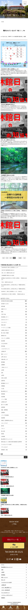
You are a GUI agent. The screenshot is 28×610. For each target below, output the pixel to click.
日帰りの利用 (14, 378)
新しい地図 (23, 36)
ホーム (2, 564)
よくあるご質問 (14, 545)
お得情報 (14, 436)
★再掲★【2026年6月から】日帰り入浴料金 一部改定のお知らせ (14, 279)
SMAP (9, 36)
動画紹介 (3, 597)
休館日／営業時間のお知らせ (14, 420)
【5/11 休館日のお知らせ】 (7, 282)
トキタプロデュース (14, 348)
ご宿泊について (14, 367)
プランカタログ (14, 447)
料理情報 (14, 394)
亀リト (16, 15)
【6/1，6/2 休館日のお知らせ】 (8, 272)
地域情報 (14, 417)
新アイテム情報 (14, 404)
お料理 (14, 375)
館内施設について (14, 383)
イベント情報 (14, 399)
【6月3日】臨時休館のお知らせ (7, 270)
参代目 (14, 425)
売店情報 (14, 396)
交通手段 (14, 380)
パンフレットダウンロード (6, 595)
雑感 (14, 311)
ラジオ (12, 36)
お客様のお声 (14, 402)
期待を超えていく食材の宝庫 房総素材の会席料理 (14, 441)
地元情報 (14, 340)
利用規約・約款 (14, 449)
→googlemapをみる (14, 603)
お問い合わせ (14, 356)
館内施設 (14, 362)
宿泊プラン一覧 (13, 539)
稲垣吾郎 (16, 36)
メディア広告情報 (14, 415)
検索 (2, 454)
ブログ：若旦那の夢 (5, 590)
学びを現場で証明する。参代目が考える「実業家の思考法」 (13, 288)
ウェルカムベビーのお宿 (14, 444)
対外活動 (14, 346)
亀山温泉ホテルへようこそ (14, 439)
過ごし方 (3, 579)
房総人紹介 (14, 325)
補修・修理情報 (14, 410)
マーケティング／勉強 (14, 327)
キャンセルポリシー (5, 592)
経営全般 (14, 306)
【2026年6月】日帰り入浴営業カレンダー (9, 267)
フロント (14, 428)
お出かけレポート (14, 319)
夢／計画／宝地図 (14, 333)
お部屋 (14, 370)
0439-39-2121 (16, 552)
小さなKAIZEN (14, 343)
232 (20, 257)
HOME (2, 21)
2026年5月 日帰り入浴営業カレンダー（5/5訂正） (11, 291)
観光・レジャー (14, 354)
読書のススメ (14, 309)
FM (23, 15)
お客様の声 (14, 351)
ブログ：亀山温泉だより (6, 587)
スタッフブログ (14, 423)
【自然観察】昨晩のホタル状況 (7, 275)
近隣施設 (14, 386)
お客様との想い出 (14, 330)
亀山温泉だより (14, 391)
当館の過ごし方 (14, 359)
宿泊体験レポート (14, 317)
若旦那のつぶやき (14, 303)
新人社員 (14, 431)
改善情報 (14, 407)
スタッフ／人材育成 (14, 338)
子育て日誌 (14, 314)
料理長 (14, 433)
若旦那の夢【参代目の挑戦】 (14, 301)
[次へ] (24, 258)
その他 (14, 388)
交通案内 (14, 364)
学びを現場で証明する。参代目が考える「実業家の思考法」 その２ (14, 285)
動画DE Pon (14, 335)
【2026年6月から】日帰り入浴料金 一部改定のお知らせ (13, 294)
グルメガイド (14, 322)
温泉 (20, 36)
